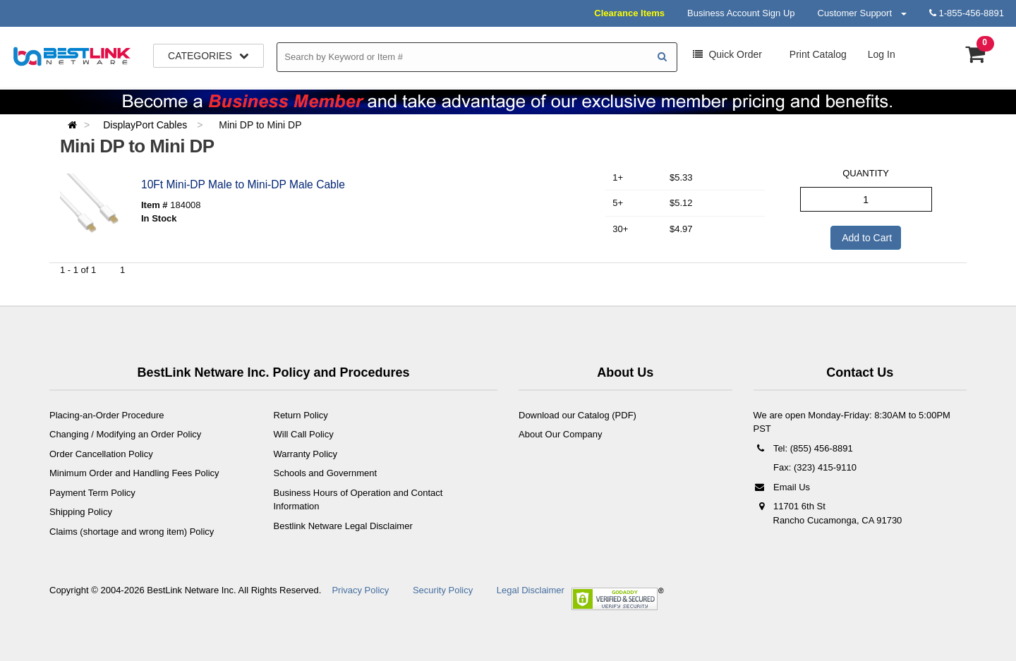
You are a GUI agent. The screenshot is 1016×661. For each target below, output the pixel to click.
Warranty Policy (306, 454)
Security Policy (443, 590)
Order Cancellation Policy (101, 454)
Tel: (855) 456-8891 (803, 448)
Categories (208, 55)
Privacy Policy (360, 590)
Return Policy (301, 415)
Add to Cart (866, 237)
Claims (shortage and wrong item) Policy (131, 531)
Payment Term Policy (92, 492)
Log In (881, 54)
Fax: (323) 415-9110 (814, 467)
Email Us (782, 487)
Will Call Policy (304, 434)
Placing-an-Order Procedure (106, 415)
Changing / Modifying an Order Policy (125, 434)
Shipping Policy (80, 512)
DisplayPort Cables (146, 125)
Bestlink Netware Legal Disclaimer (343, 526)
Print (817, 54)
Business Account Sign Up (740, 13)
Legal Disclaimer (530, 590)
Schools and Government (325, 473)
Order (727, 54)
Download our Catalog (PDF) (577, 415)
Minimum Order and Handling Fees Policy (134, 473)
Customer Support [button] (862, 13)
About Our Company (561, 434)
